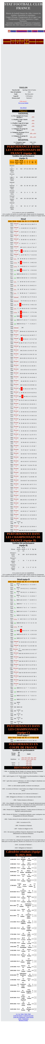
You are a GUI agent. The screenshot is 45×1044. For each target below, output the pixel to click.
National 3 (16, 642)
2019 (34, 133)
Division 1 (16, 350)
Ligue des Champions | (19, 1017)
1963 (27, 765)
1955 (25, 757)
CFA (15, 258)
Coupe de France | (18, 1015)
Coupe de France (27, 41)
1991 (34, 759)
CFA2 (15, 262)
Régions (41, 31)
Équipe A (13, 41)
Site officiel (23, 107)
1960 (33, 120)
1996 (33, 126)
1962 (31, 757)
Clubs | (20, 1019)
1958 (28, 757)
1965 (33, 123)
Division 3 (16, 396)
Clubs (29, 31)
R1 (15, 600)
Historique (32, 41)
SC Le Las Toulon (23, 103)
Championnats (21, 31)
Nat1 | (22, 1014)
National (16, 297)
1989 (31, 759)
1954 (22, 757)
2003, (31, 137)
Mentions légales (23, 1020)
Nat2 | (26, 1014)
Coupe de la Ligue (28, 1015)
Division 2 (16, 331)
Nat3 (29, 1014)
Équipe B (18, 41)
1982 (30, 763)
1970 (22, 759)
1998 (30, 761)
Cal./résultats (40, 41)
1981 (33, 129)
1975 (28, 759)
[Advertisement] (20, 65)
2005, (31, 133)
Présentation (7, 41)
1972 (25, 759)
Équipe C (22, 41)
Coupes (34, 31)
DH (15, 270)
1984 (30, 765)
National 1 (16, 247)
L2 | (19, 1014)
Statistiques (25, 1019)
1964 (34, 757)
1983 (33, 117)
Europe (13, 31)
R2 (15, 584)
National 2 (16, 224)
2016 (34, 137)
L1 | (17, 1014)
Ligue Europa (29, 1017)
